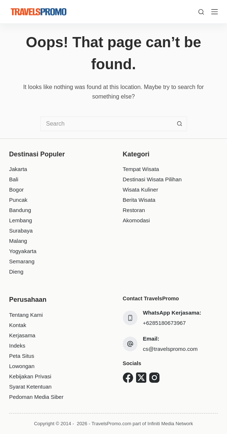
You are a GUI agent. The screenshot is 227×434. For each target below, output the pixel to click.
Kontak (17, 325)
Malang (18, 241)
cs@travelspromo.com (170, 349)
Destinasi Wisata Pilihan (152, 179)
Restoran (134, 210)
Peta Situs (21, 356)
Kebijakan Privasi (30, 376)
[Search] (201, 12)
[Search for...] (106, 123)
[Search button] (179, 123)
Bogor (16, 189)
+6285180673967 (164, 323)
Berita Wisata (139, 200)
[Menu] (214, 11)
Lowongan (21, 366)
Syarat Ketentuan (30, 386)
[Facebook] (128, 377)
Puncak (18, 200)
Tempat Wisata (141, 169)
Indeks (17, 345)
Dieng (16, 271)
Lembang (20, 220)
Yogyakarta (23, 251)
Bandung (20, 210)
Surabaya (21, 230)
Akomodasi (136, 220)
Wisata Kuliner (140, 189)
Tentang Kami (26, 315)
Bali (13, 179)
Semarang (21, 261)
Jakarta (18, 169)
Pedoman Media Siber (36, 397)
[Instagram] (154, 377)
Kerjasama (22, 335)
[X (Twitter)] (141, 377)
